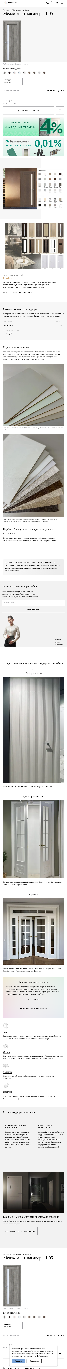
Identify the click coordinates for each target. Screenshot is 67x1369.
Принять (18, 1361)
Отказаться (34, 1361)
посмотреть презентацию (20, 1231)
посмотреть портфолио (33, 1009)
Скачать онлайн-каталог (17, 293)
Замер (6, 1032)
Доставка (7, 1072)
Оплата (6, 1052)
